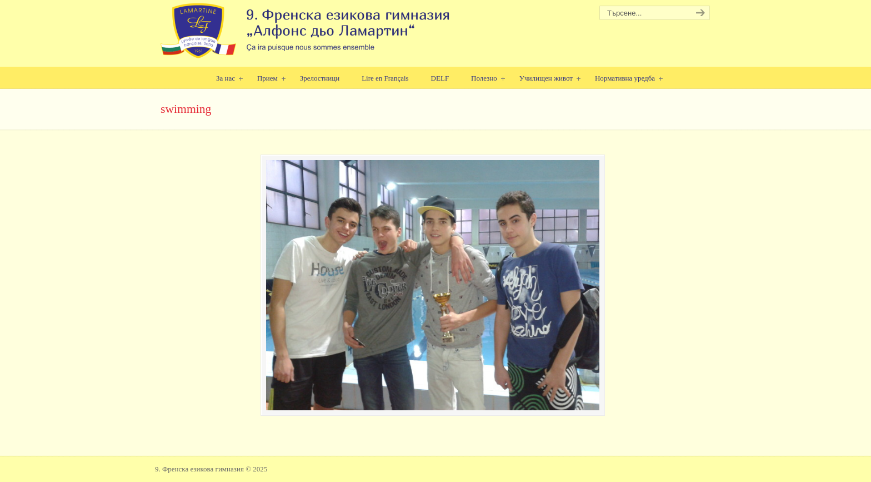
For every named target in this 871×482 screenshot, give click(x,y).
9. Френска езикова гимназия (306, 30)
